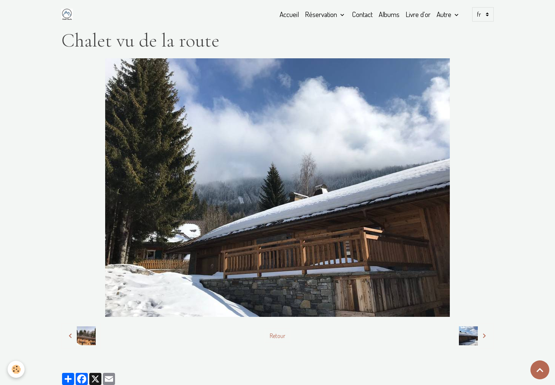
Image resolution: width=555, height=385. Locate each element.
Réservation (322, 14)
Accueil (289, 14)
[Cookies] (16, 369)
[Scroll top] (539, 369)
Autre (445, 14)
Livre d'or (418, 14)
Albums (389, 14)
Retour (277, 336)
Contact (362, 14)
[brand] (68, 14)
